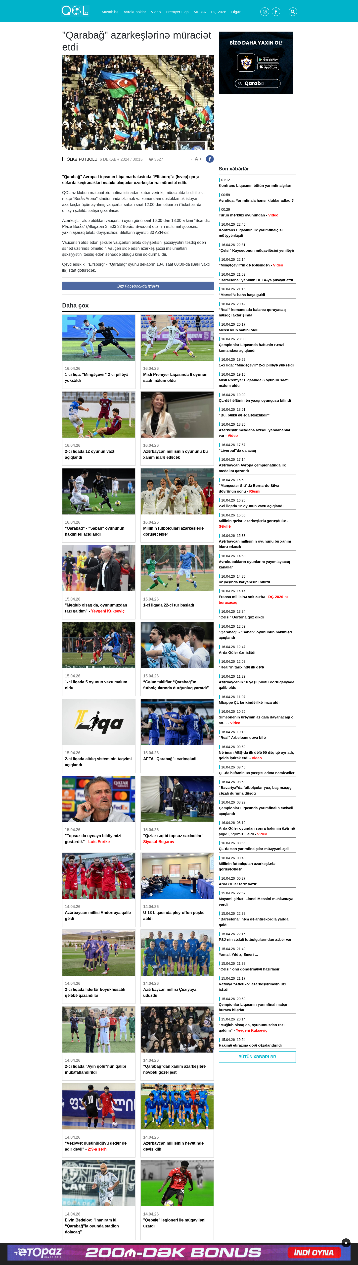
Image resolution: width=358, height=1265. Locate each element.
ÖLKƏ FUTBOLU (82, 159)
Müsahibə (110, 12)
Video (156, 12)
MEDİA (200, 12)
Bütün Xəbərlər (257, 1057)
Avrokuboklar (135, 12)
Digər (235, 12)
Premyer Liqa (177, 12)
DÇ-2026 (218, 12)
